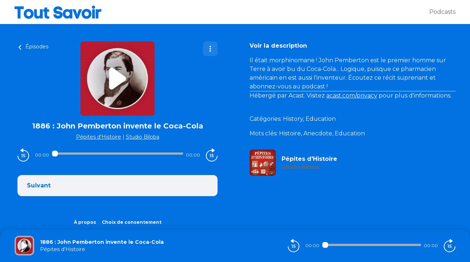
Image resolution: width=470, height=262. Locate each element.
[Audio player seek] (117, 153)
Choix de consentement (132, 222)
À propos (85, 222)
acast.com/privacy (351, 95)
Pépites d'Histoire (98, 137)
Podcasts (442, 11)
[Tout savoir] (222, 12)
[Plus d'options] (210, 48)
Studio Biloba (142, 137)
